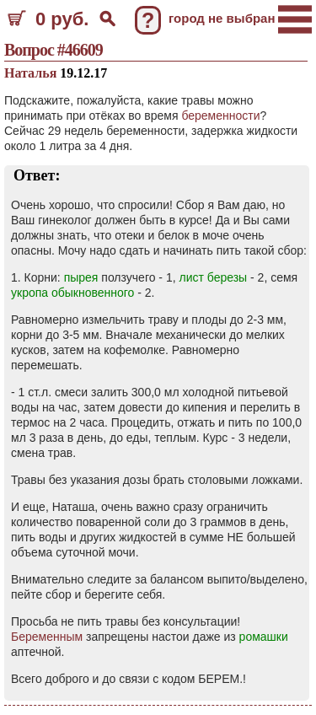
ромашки (263, 636)
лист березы (213, 277)
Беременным (47, 636)
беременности (220, 115)
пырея (81, 277)
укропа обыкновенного (72, 292)
